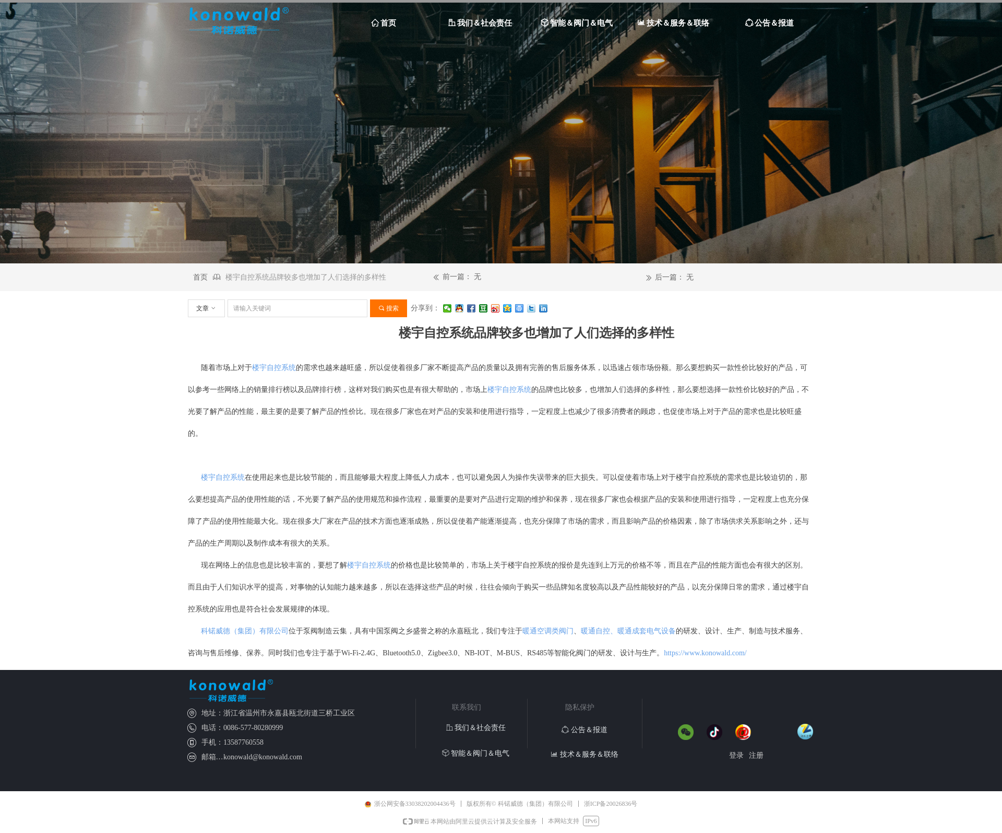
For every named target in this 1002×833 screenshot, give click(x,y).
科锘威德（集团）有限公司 (245, 631)
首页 (200, 277)
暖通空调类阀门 (548, 631)
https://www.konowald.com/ (705, 653)
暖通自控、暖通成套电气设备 (628, 631)
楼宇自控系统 (274, 368)
